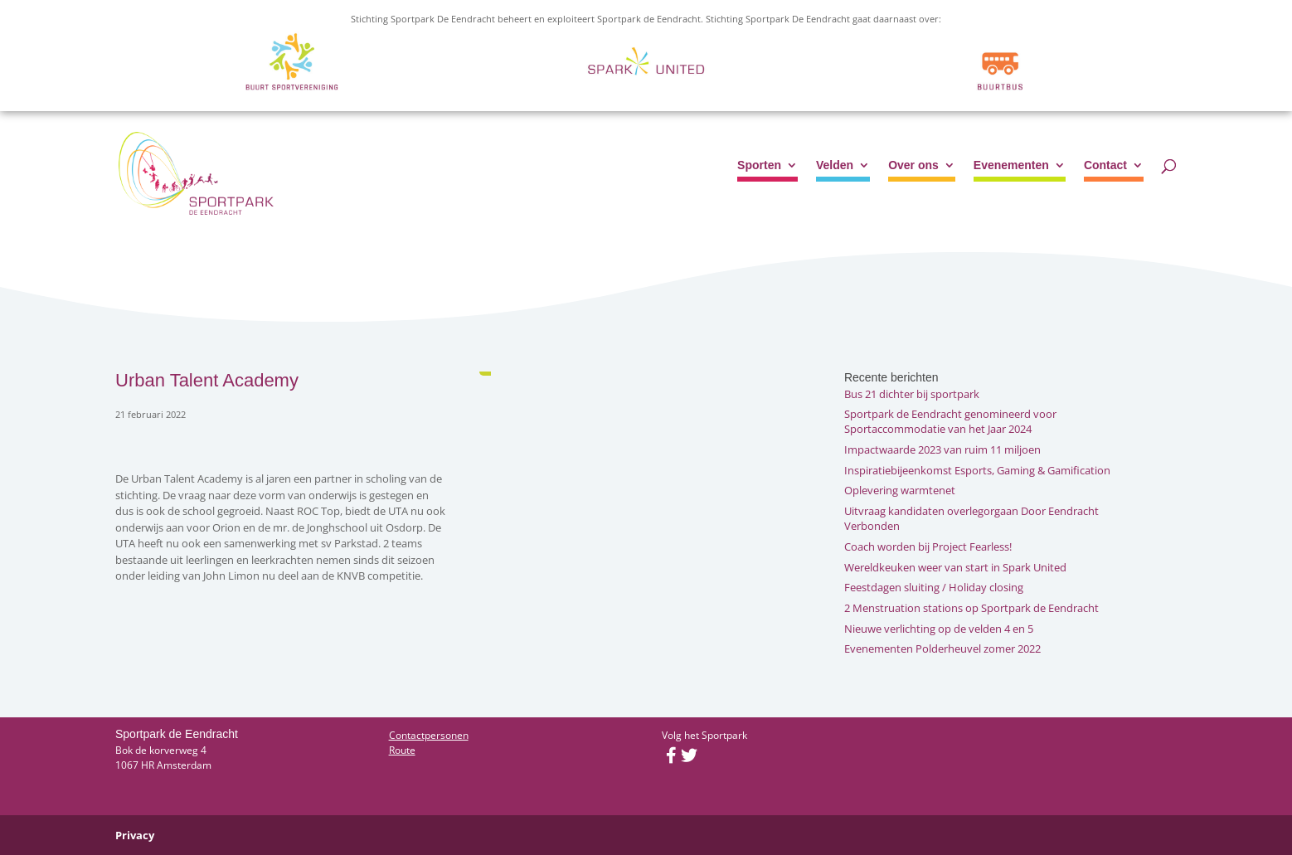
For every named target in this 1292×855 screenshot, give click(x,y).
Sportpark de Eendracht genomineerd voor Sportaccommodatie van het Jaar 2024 (950, 421)
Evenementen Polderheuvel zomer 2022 (942, 648)
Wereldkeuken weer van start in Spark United (955, 567)
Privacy (134, 835)
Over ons (913, 165)
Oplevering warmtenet (899, 490)
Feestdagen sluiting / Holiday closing (933, 587)
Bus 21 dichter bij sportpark (911, 393)
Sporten (759, 165)
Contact (1105, 165)
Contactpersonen (429, 735)
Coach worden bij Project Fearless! (928, 546)
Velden (834, 165)
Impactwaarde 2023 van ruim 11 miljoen (942, 449)
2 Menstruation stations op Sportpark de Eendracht (971, 607)
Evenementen (1011, 165)
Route (402, 750)
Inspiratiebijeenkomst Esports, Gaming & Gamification (977, 470)
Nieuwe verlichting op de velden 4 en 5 (938, 628)
